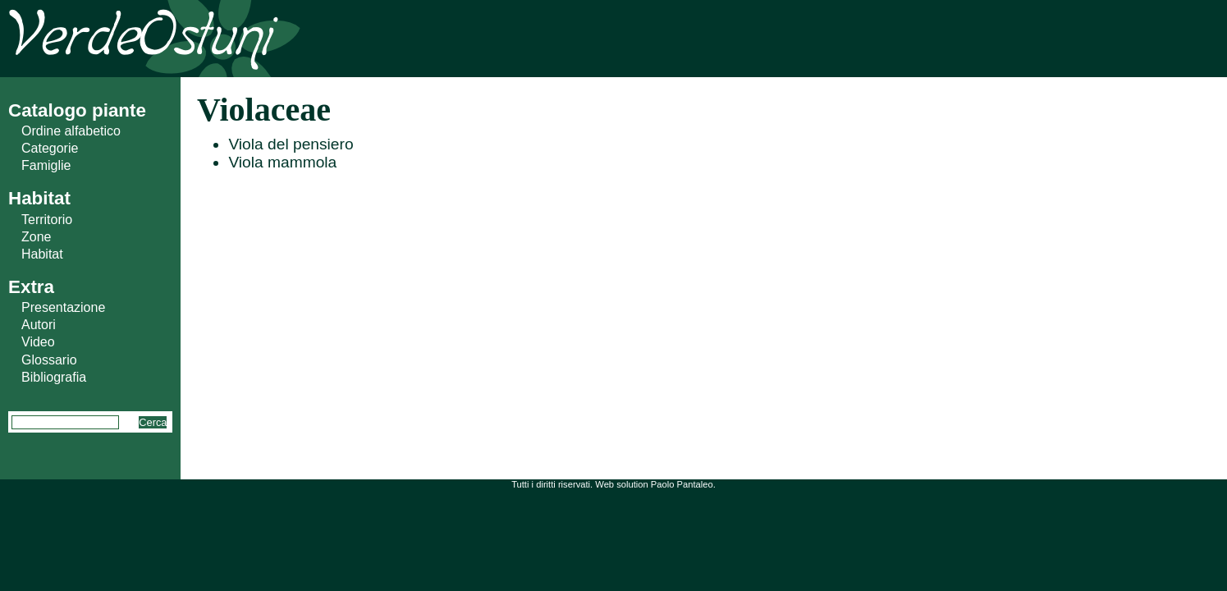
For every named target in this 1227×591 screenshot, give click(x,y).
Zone (36, 237)
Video (38, 342)
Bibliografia (53, 377)
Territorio (46, 220)
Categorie (49, 148)
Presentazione (63, 307)
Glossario (49, 360)
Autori (38, 325)
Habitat (42, 254)
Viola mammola (282, 162)
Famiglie (46, 165)
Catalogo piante (77, 110)
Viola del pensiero (290, 144)
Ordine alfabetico (71, 131)
